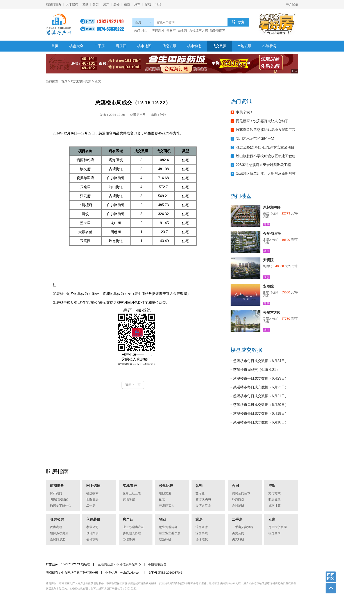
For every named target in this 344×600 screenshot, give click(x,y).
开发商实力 (166, 505)
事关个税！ (244, 112)
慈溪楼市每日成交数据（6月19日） (260, 413)
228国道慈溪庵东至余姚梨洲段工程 (263, 165)
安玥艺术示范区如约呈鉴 (255, 138)
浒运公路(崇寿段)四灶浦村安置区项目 (265, 147)
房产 (106, 4)
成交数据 (219, 46)
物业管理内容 (168, 527)
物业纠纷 (165, 539)
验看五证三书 (132, 493)
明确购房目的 (59, 499)
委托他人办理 (132, 533)
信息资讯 (169, 46)
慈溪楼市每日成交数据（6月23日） (260, 378)
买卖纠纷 (238, 539)
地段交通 (165, 493)
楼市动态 (194, 46)
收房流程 (56, 527)
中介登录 (292, 4)
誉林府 (171, 30)
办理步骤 (129, 539)
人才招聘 (72, 4)
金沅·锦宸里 (272, 234)
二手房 (99, 46)
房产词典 (56, 493)
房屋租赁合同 (277, 527)
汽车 (137, 4)
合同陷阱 (238, 505)
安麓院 (268, 286)
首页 (54, 46)
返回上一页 (133, 385)
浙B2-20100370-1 (170, 572)
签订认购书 (203, 499)
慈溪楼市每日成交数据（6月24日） (260, 361)
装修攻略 (92, 539)
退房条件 (201, 527)
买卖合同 (238, 533)
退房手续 (201, 533)
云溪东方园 (272, 312)
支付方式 (274, 493)
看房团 (121, 46)
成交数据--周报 (81, 81)
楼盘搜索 (92, 493)
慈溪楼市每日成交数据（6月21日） (260, 396)
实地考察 (129, 499)
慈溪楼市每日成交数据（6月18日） (260, 422)
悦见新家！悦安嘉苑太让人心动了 (262, 121)
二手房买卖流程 (242, 527)
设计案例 (92, 533)
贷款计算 (274, 505)
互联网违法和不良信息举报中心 (119, 564)
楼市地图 (144, 46)
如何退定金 (203, 505)
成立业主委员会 (170, 533)
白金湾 (182, 30)
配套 (162, 499)
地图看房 (92, 499)
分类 (96, 4)
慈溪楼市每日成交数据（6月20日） (260, 405)
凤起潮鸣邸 (272, 207)
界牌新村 (158, 30)
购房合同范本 (241, 493)
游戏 (148, 4)
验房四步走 (57, 539)
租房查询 (274, 533)
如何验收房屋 (59, 533)
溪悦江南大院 (198, 30)
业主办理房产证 (133, 527)
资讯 (85, 4)
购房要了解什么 (60, 505)
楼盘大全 (76, 46)
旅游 (127, 4)
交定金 (200, 493)
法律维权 (201, 539)
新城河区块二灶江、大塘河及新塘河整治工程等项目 (266, 175)
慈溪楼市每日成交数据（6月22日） (260, 387)
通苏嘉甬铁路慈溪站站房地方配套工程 (266, 130)
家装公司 (92, 527)
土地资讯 (244, 46)
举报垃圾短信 (157, 564)
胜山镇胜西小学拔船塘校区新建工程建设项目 (266, 157)
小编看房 (269, 46)
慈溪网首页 (53, 4)
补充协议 (238, 499)
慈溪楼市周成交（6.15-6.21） (256, 369)
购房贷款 (274, 499)
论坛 (158, 4)
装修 (116, 4)
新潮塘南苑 (217, 30)
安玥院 (268, 260)
